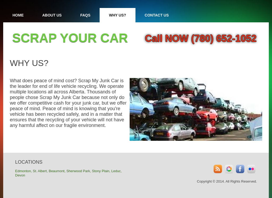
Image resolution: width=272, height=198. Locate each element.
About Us (52, 15)
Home (18, 15)
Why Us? (117, 15)
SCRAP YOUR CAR (70, 38)
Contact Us (157, 15)
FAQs (85, 15)
